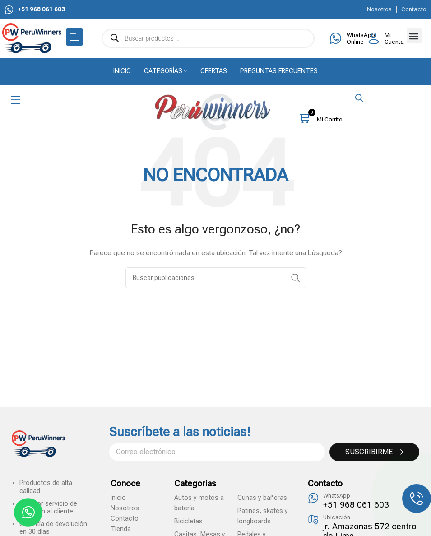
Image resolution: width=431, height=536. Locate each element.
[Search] (215, 277)
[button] (414, 35)
